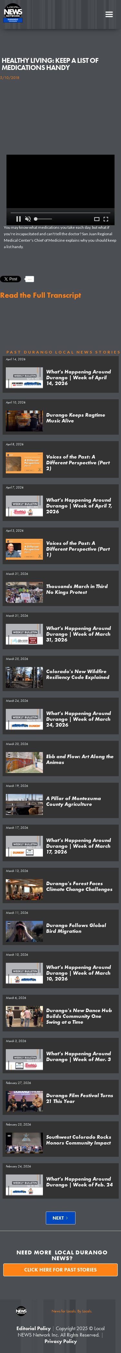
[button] (109, 14)
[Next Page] (61, 1218)
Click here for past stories (60, 1269)
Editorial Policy (33, 1328)
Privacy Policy (61, 1341)
